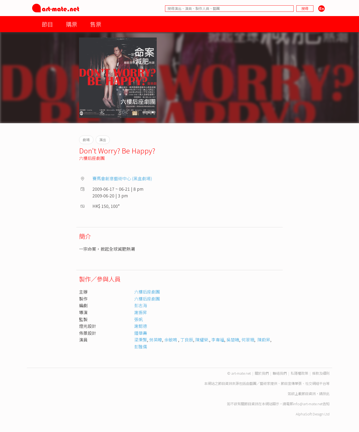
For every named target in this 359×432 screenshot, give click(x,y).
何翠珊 (247, 339)
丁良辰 (186, 339)
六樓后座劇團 (92, 158)
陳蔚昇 (263, 339)
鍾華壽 (140, 333)
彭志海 (140, 305)
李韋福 (217, 339)
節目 (47, 24)
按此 (326, 393)
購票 (71, 24)
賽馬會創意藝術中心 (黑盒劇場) (122, 178)
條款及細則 (321, 373)
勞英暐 (155, 339)
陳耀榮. (202, 339)
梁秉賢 (140, 339)
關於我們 (262, 373)
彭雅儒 (140, 346)
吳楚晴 (232, 339)
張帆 (138, 319)
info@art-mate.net (308, 403)
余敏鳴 (171, 339)
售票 (95, 24)
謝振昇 (140, 312)
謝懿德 (140, 326)
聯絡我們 (280, 373)
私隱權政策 (299, 373)
